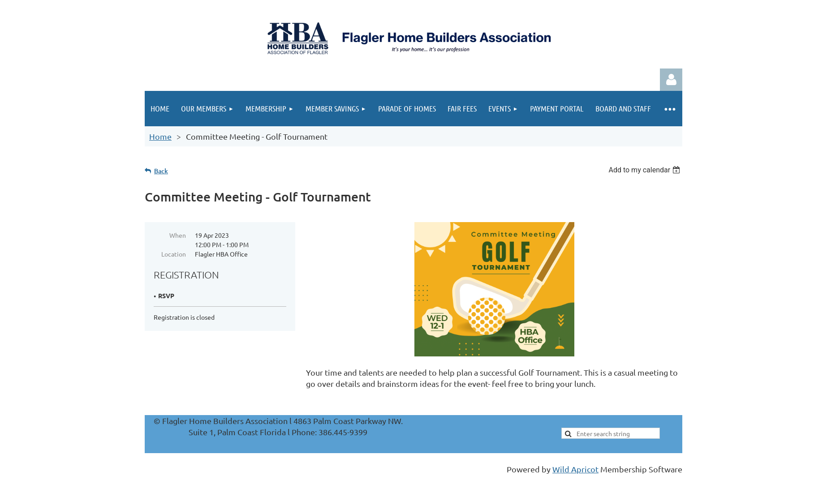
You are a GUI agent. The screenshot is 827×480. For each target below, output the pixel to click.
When (177, 235)
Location (173, 254)
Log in (671, 80)
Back (161, 171)
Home (160, 136)
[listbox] (645, 170)
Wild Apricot (575, 469)
